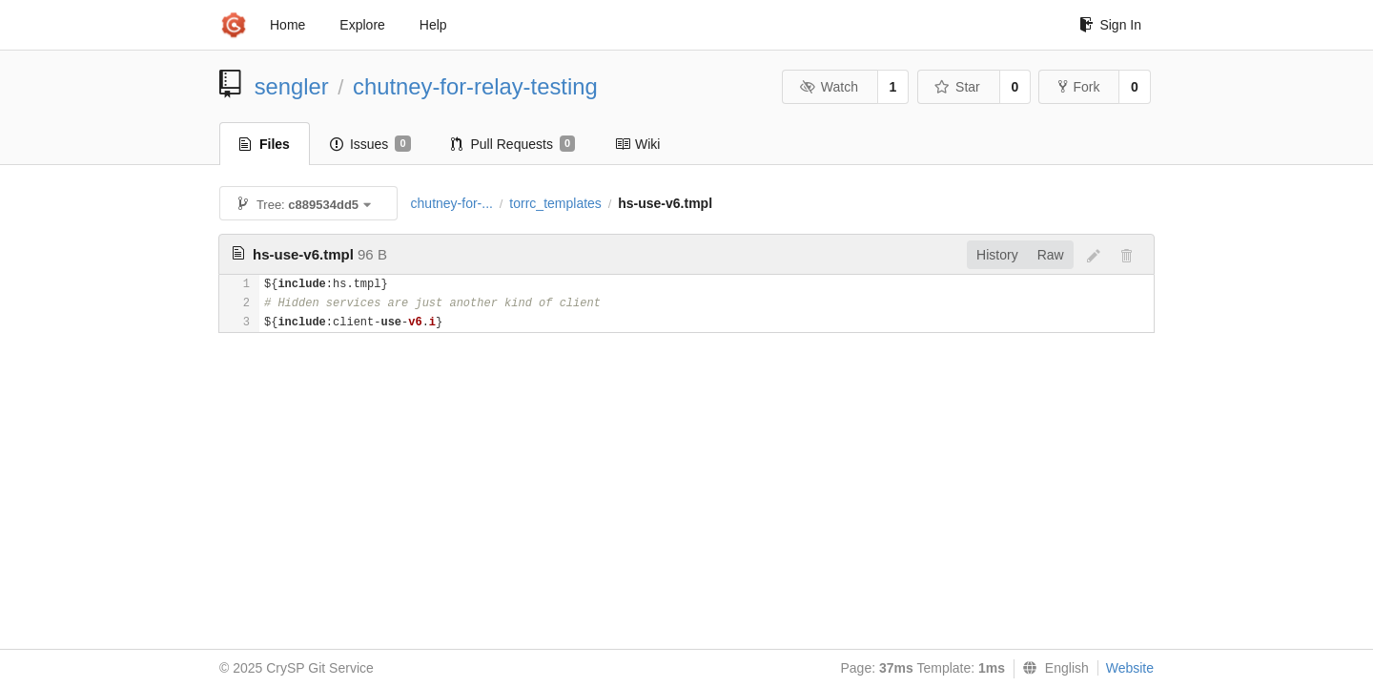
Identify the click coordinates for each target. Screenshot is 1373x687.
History (997, 254)
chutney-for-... (452, 203)
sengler (292, 86)
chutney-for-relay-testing (475, 86)
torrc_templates (555, 203)
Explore (361, 24)
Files (264, 144)
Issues (370, 144)
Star (957, 86)
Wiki (637, 144)
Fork (1078, 86)
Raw (1050, 254)
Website (1130, 668)
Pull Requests (513, 144)
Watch (828, 86)
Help (433, 24)
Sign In (1110, 24)
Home (287, 24)
